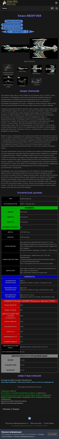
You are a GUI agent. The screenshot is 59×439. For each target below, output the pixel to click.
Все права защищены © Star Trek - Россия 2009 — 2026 (29, 426)
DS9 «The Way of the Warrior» (21, 380)
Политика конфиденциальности (16, 423)
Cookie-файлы (49, 423)
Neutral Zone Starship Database (12, 403)
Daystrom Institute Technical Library (14, 401)
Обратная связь (36, 423)
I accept (52, 434)
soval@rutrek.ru (41, 393)
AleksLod (13, 391)
